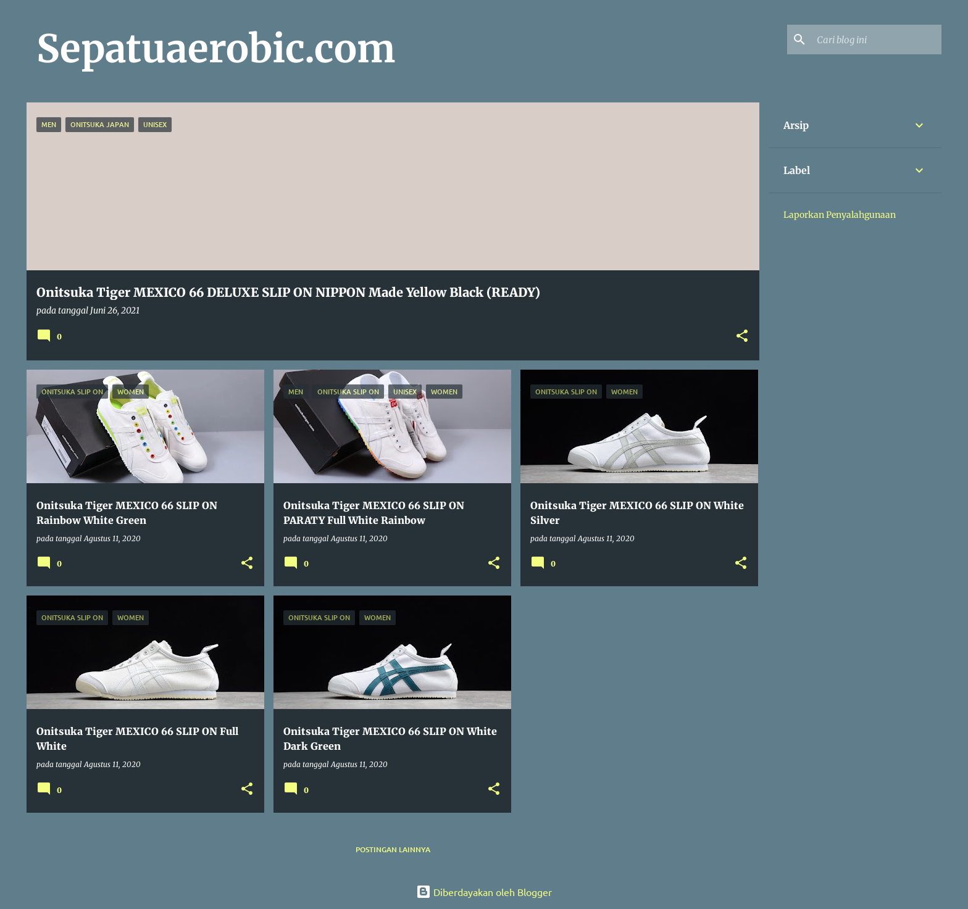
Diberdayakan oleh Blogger (484, 892)
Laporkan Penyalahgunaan (839, 214)
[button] (742, 336)
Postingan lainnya (393, 849)
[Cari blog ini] (876, 39)
